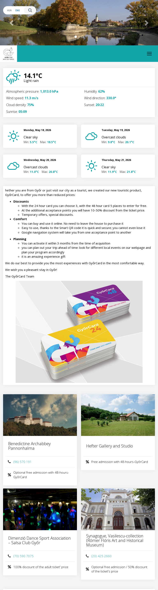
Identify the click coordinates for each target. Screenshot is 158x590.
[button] (12, 22)
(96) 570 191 (19, 462)
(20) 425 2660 (98, 556)
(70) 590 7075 (20, 556)
